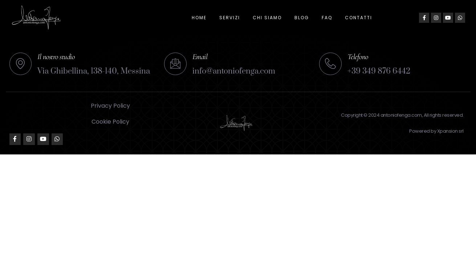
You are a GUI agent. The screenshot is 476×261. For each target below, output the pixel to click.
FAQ (327, 17)
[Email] (175, 64)
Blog (301, 17)
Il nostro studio (56, 56)
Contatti (358, 17)
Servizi (229, 17)
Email (200, 56)
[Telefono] (330, 64)
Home (199, 17)
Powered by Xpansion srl (436, 131)
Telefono (357, 56)
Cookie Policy (110, 121)
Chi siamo (267, 17)
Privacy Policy (110, 106)
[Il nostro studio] (20, 64)
